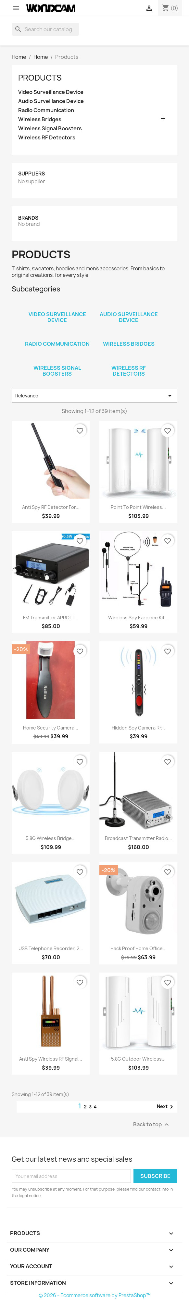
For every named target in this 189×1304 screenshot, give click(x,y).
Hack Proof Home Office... (138, 948)
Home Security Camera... (50, 728)
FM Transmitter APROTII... (50, 617)
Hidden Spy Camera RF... (138, 728)
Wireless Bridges (39, 119)
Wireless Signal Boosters (50, 128)
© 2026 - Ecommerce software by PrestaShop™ (95, 1295)
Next (166, 1107)
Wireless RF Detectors (46, 137)
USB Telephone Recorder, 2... (51, 948)
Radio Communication (46, 110)
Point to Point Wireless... (138, 507)
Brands (28, 217)
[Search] (45, 29)
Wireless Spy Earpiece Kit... (138, 617)
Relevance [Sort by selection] (94, 396)
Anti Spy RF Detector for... (51, 507)
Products (40, 77)
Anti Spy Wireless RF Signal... (50, 1059)
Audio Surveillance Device (51, 101)
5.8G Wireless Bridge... (51, 838)
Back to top (151, 1125)
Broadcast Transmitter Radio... (138, 838)
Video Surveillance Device (50, 92)
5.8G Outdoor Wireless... (138, 1059)
